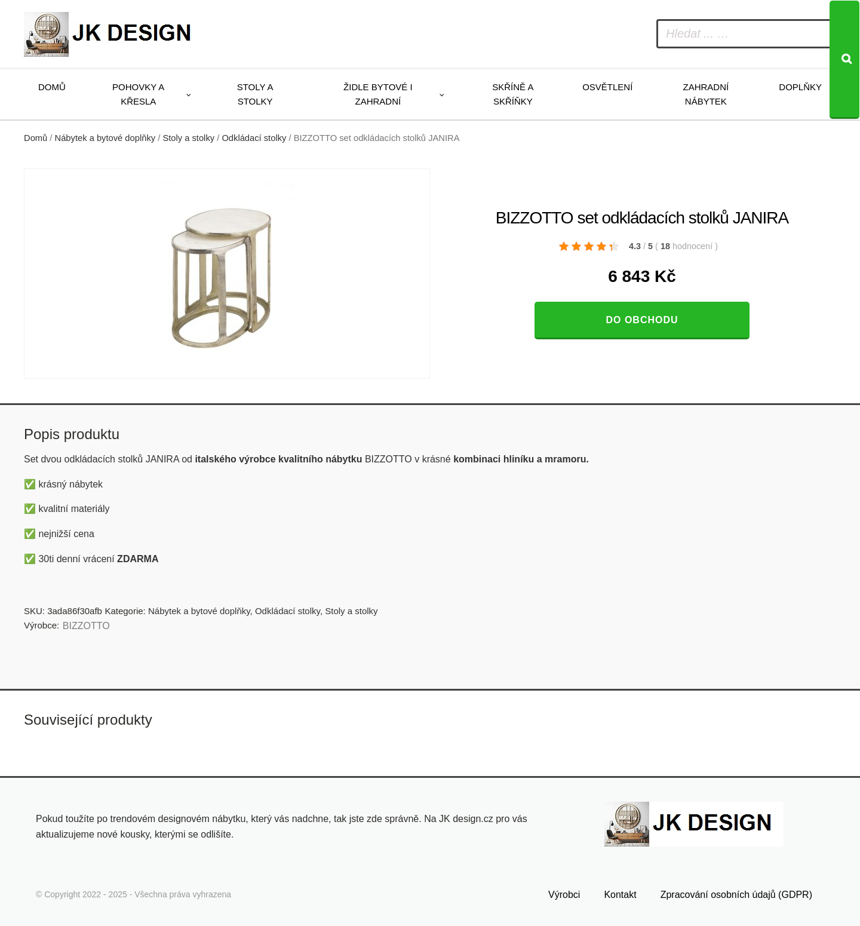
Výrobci (564, 895)
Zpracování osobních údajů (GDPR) (736, 895)
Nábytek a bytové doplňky (105, 138)
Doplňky (800, 87)
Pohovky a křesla (138, 94)
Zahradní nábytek (706, 94)
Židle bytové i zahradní (378, 94)
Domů (52, 87)
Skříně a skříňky (512, 94)
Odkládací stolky (254, 138)
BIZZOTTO (86, 626)
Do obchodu (642, 320)
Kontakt (620, 895)
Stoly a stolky (255, 94)
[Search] (844, 60)
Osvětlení (607, 87)
